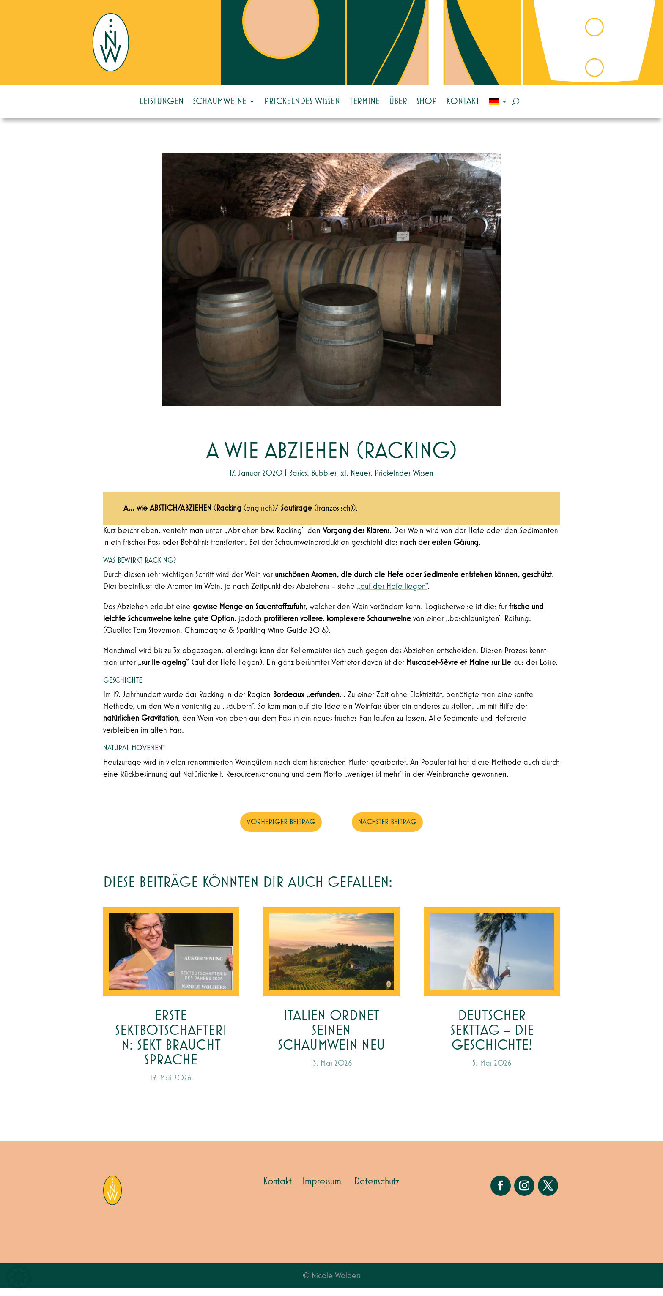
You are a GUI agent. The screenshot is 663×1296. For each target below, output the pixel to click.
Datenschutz (377, 1190)
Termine (364, 101)
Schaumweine (220, 101)
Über (398, 101)
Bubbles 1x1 (328, 481)
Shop (426, 101)
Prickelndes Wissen (302, 101)
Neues (360, 481)
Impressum (321, 1190)
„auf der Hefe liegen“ (392, 595)
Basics (298, 481)
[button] (18, 1277)
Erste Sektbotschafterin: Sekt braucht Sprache (171, 1046)
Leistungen (162, 101)
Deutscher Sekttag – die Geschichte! (492, 1039)
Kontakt (462, 101)
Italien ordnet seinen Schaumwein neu (331, 1039)
